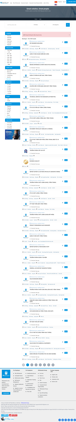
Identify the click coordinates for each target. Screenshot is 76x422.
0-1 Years (8, 84)
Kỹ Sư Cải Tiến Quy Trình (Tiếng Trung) (40, 107)
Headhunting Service (31, 373)
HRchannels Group (42, 370)
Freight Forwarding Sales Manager (40, 225)
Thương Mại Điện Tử (65, 70)
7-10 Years (8, 91)
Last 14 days (9, 126)
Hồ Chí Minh (26, 48)
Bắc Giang (29, 145)
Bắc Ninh (29, 70)
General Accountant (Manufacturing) (40, 268)
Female (8, 100)
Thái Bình (35, 91)
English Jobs (54, 374)
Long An (31, 123)
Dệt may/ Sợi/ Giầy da (45, 80)
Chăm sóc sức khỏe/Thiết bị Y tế (47, 348)
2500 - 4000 (9, 60)
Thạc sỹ (8, 115)
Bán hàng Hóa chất (51, 284)
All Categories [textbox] (56, 24)
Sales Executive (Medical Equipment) (40, 343)
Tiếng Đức (8, 39)
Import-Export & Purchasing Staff (39, 246)
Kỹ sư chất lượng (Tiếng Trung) (38, 193)
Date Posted (9, 120)
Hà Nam (29, 262)
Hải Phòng (26, 91)
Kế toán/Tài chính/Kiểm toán (52, 273)
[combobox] (36, 25)
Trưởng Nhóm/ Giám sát (11, 73)
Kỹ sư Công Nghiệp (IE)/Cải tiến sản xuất (59, 112)
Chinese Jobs (55, 377)
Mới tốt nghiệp (9, 70)
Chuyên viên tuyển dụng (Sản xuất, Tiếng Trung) (43, 86)
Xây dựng (47, 209)
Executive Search (24, 3)
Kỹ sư (7, 113)
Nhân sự (49, 91)
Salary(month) (9, 47)
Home (36, 19)
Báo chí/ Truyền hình (41, 262)
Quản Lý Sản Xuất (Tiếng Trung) (38, 236)
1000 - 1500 (9, 55)
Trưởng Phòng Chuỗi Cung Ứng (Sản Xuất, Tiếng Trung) (45, 289)
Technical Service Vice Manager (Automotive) (43, 96)
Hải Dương (31, 91)
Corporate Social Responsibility (35, 3)
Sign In (64, 1)
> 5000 (8, 64)
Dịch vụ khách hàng (48, 102)
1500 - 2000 (9, 57)
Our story (41, 373)
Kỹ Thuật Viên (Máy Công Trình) (38, 203)
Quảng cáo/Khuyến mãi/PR (51, 262)
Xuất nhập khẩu (58, 134)
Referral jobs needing (19, 378)
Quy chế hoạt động (43, 392)
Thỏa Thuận (9, 50)
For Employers (29, 370)
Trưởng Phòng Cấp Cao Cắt (37, 150)
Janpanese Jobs (55, 379)
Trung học (8, 106)
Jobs (11, 3)
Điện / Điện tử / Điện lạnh (62, 145)
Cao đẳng (8, 109)
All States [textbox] (36, 24)
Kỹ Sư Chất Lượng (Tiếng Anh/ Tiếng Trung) (42, 118)
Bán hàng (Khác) (43, 59)
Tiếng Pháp (8, 37)
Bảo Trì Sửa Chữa (48, 359)
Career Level (9, 67)
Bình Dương (32, 48)
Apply (66, 42)
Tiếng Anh (8, 35)
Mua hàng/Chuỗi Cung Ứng (47, 252)
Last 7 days (8, 124)
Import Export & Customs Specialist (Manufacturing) (45, 171)
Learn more (6, 393)
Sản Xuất (57, 48)
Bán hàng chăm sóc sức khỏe (59, 348)
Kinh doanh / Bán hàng (62, 230)
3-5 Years (8, 88)
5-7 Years (8, 89)
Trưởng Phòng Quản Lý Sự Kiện (38, 257)
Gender (8, 96)
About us (41, 375)
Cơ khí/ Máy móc (44, 48)
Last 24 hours (9, 122)
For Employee (16, 370)
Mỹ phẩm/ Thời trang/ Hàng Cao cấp (44, 70)
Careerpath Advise (19, 375)
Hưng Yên (34, 70)
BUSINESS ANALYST (35, 161)
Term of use (42, 378)
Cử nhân (8, 111)
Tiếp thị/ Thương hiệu (56, 70)
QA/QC (40, 123)
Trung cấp (8, 108)
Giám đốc (8, 77)
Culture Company (43, 382)
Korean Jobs (54, 381)
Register (60, 1)
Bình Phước (26, 155)
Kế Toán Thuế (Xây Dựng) (36, 321)
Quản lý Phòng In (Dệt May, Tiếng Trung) (41, 75)
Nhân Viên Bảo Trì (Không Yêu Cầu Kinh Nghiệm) (43, 353)
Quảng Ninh (36, 112)
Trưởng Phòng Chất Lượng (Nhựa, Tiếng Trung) (43, 182)
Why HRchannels (16, 3)
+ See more (8, 79)
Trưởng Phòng (9, 75)
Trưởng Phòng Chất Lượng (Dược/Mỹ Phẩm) (42, 214)
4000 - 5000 (9, 62)
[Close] (69, 35)
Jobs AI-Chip (46, 3)
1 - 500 (8, 52)
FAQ (40, 380)
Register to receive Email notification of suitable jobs (18, 390)
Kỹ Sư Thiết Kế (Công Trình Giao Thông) (40, 332)
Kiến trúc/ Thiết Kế (41, 337)
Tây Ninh (35, 123)
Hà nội (25, 59)
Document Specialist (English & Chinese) (41, 128)
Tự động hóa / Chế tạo (57, 359)
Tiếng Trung (9, 41)
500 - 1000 (8, 53)
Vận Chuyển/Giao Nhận (49, 134)
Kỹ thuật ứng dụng (51, 48)
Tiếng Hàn (8, 44)
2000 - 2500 (9, 59)
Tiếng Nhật (8, 42)
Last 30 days (9, 127)
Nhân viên (8, 71)
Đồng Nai (36, 48)
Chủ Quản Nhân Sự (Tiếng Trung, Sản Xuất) (41, 311)
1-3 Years (8, 86)
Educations (9, 103)
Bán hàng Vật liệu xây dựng (34, 59)
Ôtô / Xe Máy (55, 102)
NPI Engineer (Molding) (36, 43)
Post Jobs (29, 391)
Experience (9, 82)
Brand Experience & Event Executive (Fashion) (42, 64)
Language (8, 33)
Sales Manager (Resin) (36, 278)
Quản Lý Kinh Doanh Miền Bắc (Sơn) (39, 54)
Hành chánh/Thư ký (43, 91)
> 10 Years (8, 93)
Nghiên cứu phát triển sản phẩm (51, 145)
